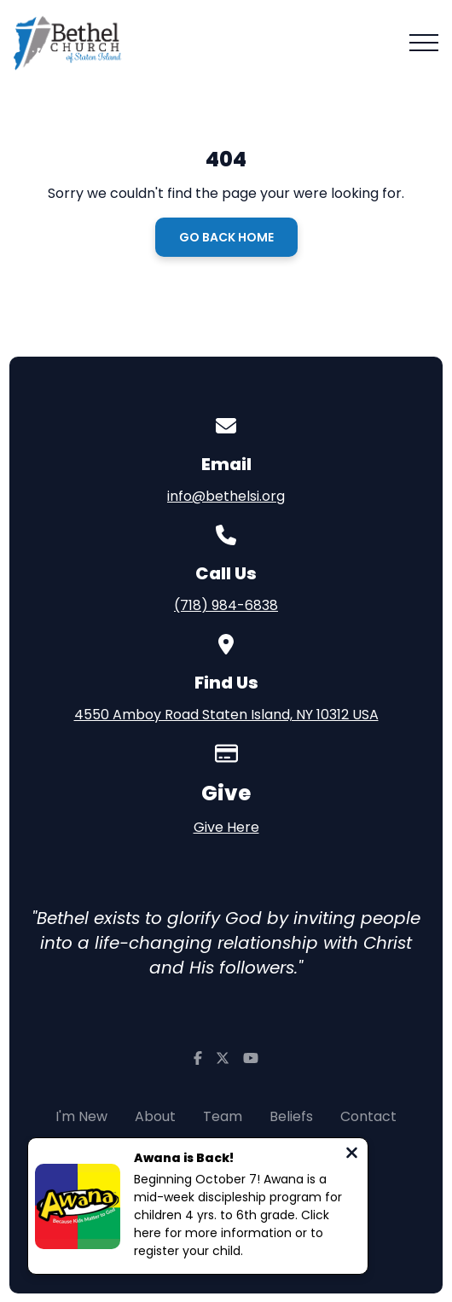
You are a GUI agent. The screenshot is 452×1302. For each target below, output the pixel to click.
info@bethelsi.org (226, 496)
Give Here (226, 827)
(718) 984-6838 (226, 605)
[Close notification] (352, 1155)
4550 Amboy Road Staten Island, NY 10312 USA (226, 714)
